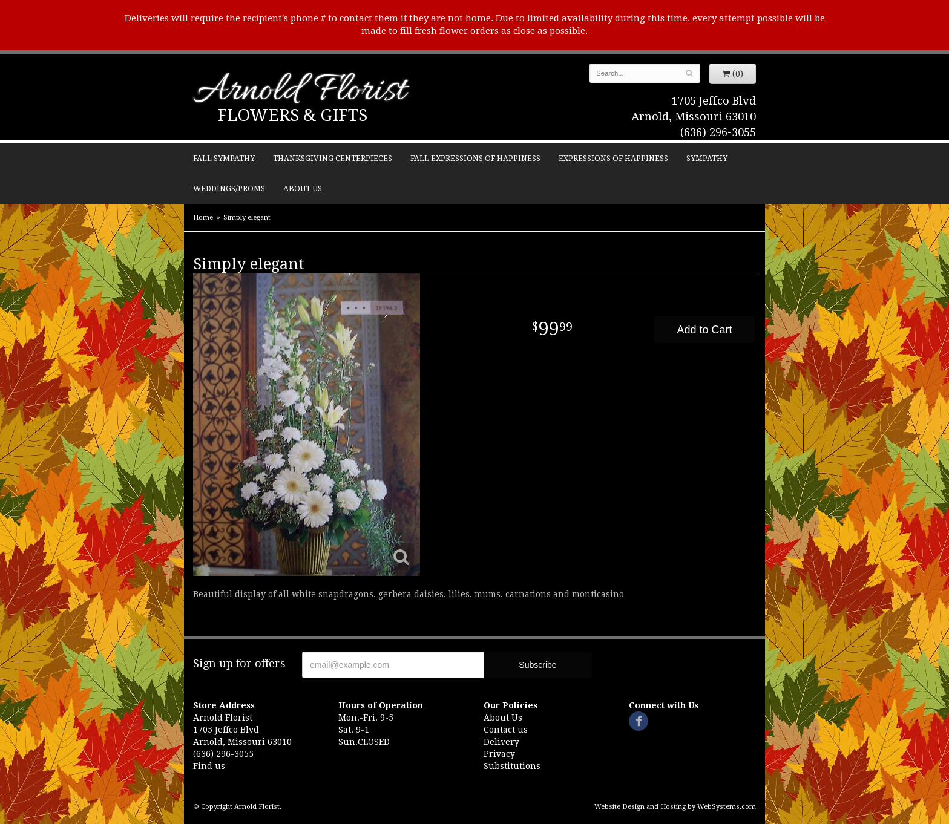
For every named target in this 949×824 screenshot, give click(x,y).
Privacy (499, 754)
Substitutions (512, 766)
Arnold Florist (299, 92)
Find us (209, 766)
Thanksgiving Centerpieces (332, 158)
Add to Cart (704, 330)
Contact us (506, 729)
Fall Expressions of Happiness (475, 158)
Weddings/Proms (229, 188)
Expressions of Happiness (613, 158)
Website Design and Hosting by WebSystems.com (675, 807)
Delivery (501, 742)
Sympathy (706, 158)
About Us (302, 188)
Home (203, 217)
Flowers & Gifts (292, 115)
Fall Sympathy (224, 158)
